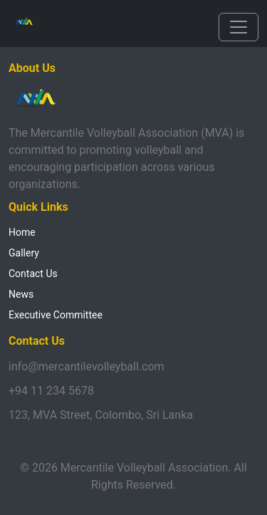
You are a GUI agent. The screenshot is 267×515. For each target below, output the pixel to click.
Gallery (24, 253)
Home (22, 232)
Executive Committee (56, 315)
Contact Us (33, 273)
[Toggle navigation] (238, 27)
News (21, 294)
